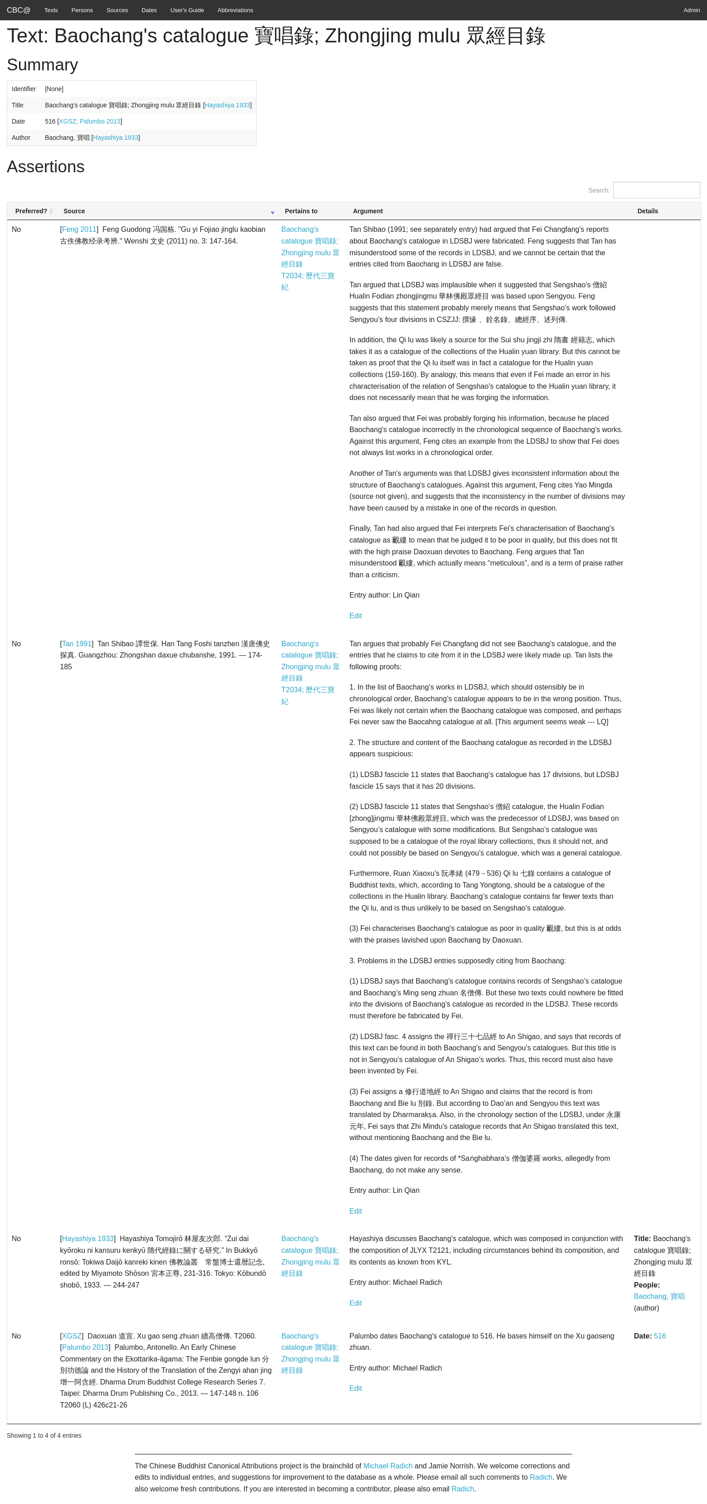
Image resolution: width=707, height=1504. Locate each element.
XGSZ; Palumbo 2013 (89, 121)
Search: (644, 190)
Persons (82, 10)
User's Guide (187, 10)
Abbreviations (235, 10)
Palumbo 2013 (85, 1347)
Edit (355, 616)
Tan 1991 (77, 644)
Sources (117, 10)
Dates (149, 10)
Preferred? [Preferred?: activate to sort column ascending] (31, 211)
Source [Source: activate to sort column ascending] (74, 211)
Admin (692, 10)
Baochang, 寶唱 (659, 1296)
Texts (51, 10)
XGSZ (72, 1336)
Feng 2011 (79, 229)
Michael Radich (388, 1466)
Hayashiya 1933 (227, 105)
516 (660, 1336)
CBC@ (19, 10)
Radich (541, 1477)
